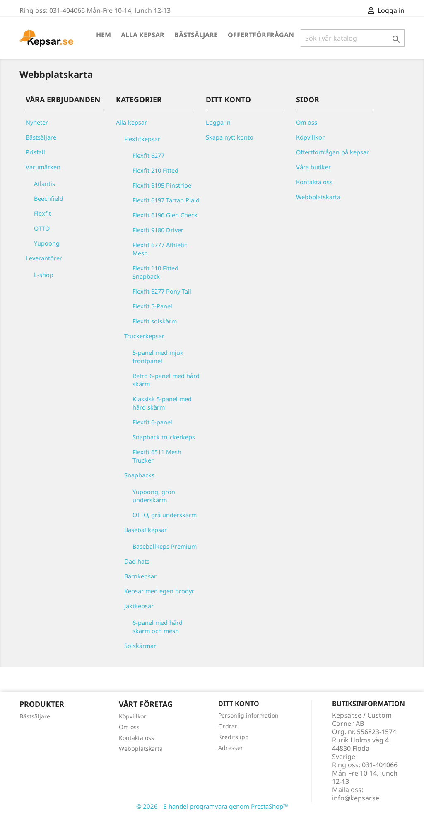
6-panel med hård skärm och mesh (157, 627)
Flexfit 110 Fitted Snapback (155, 272)
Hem (103, 34)
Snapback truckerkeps (163, 437)
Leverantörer (44, 258)
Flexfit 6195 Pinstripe (161, 185)
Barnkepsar (140, 576)
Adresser (230, 748)
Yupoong (47, 243)
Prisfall (35, 152)
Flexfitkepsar (142, 139)
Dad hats (136, 561)
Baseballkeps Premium (164, 546)
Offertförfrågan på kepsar (332, 152)
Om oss (306, 122)
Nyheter (37, 122)
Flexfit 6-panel (152, 422)
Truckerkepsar (144, 336)
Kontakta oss (314, 182)
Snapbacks (139, 475)
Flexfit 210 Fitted (155, 170)
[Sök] (353, 38)
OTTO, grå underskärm (164, 515)
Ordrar (227, 726)
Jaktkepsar (139, 606)
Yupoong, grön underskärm (153, 496)
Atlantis (44, 184)
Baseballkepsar (145, 530)
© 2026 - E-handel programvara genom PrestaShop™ (212, 806)
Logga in (218, 122)
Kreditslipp (233, 737)
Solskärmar (140, 646)
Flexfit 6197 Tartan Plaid (166, 200)
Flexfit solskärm (154, 321)
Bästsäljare (196, 34)
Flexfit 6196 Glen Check (165, 215)
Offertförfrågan (261, 34)
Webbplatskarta (318, 197)
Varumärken (43, 167)
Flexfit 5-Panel (152, 306)
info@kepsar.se (355, 798)
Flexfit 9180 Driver (157, 230)
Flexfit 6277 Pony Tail (161, 291)
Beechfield (48, 198)
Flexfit (42, 213)
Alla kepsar (142, 34)
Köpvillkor (310, 137)
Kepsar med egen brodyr (159, 591)
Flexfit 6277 (148, 155)
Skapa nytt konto (229, 137)
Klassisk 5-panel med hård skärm (162, 403)
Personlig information (248, 715)
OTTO (42, 228)
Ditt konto (238, 703)
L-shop (43, 275)
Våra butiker (313, 167)
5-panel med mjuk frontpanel (157, 357)
